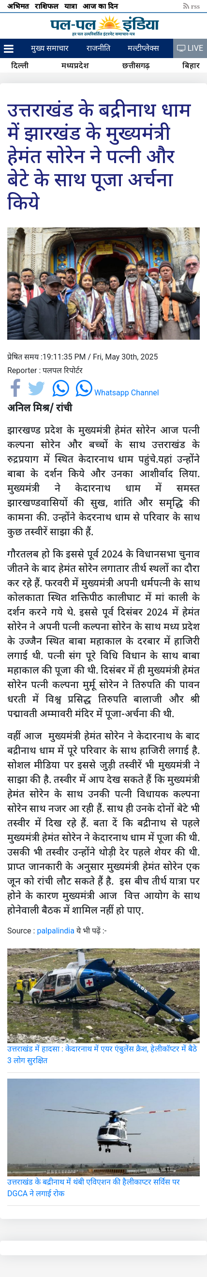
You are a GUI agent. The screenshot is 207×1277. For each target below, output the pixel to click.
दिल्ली (20, 65)
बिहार (191, 65)
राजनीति (98, 48)
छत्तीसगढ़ (135, 65)
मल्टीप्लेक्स (143, 48)
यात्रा (71, 6)
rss (191, 6)
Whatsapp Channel (117, 392)
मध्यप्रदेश (75, 65)
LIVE (190, 48)
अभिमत (19, 6)
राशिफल (47, 6)
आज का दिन (101, 6)
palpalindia (55, 930)
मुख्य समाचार (50, 48)
